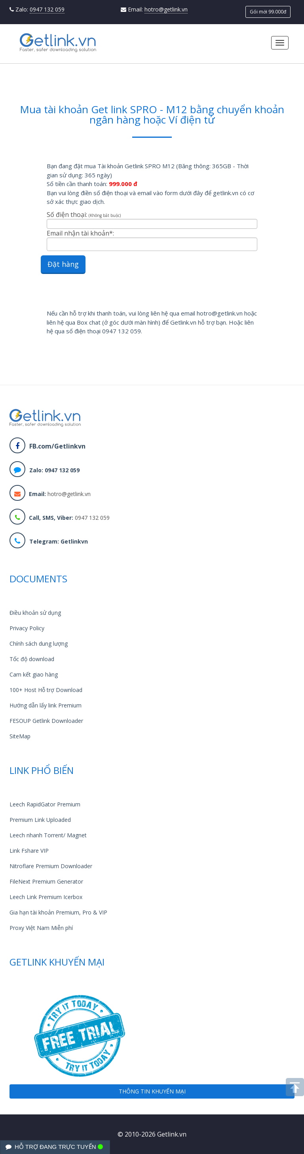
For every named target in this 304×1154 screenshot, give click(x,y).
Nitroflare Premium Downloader (51, 866)
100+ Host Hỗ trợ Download (46, 690)
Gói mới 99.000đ (268, 11)
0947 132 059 (47, 9)
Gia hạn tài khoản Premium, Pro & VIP (58, 912)
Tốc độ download (32, 659)
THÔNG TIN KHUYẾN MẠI (152, 1091)
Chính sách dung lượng (39, 643)
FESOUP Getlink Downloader (46, 720)
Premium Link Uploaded (40, 819)
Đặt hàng (63, 264)
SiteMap (20, 736)
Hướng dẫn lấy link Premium (46, 705)
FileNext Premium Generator (46, 881)
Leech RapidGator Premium (45, 804)
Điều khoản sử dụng (35, 612)
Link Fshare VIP (29, 850)
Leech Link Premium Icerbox (46, 897)
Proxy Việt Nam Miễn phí (41, 928)
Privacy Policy (27, 628)
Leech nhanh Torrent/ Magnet (48, 835)
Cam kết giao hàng (34, 674)
